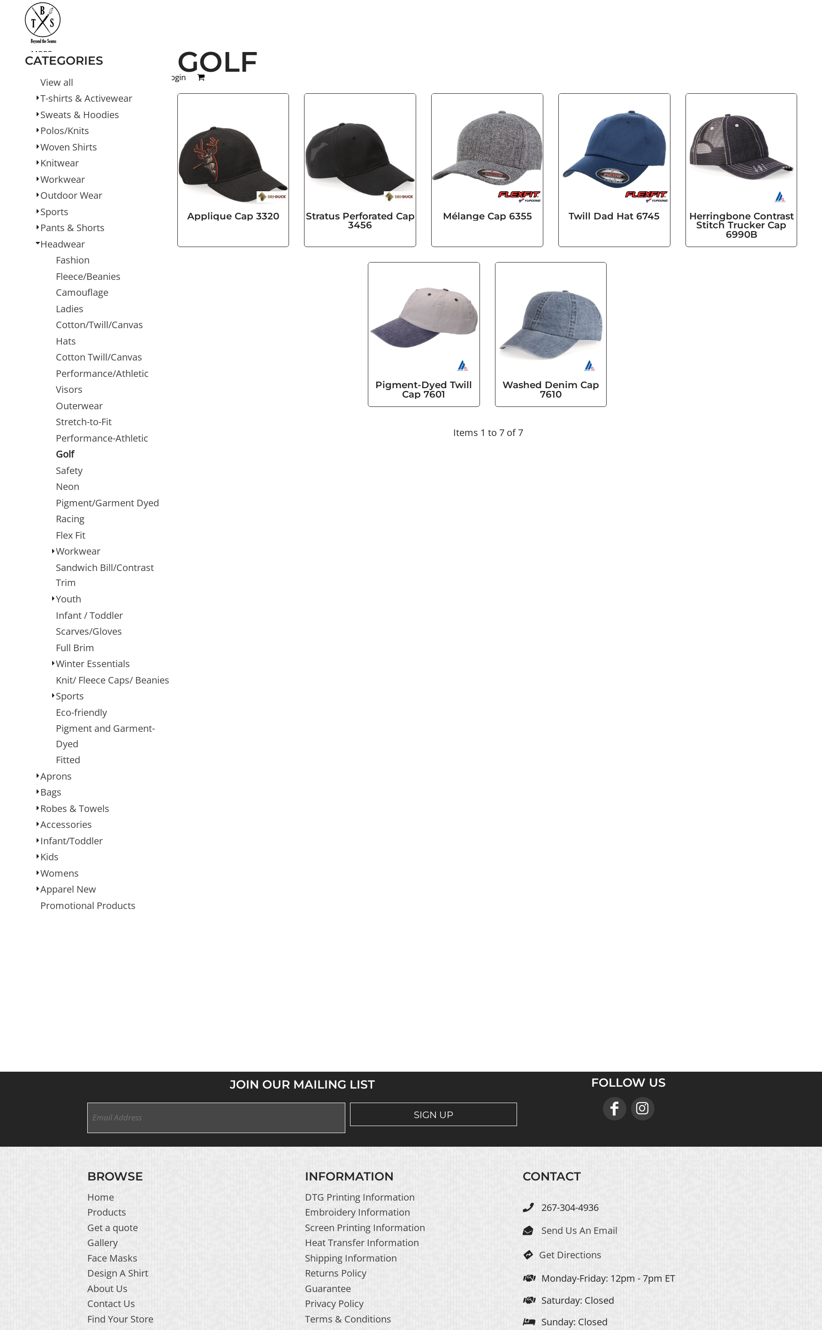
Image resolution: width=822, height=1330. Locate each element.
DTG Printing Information (360, 1197)
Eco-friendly (81, 712)
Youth (68, 599)
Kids (49, 856)
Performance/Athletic (102, 373)
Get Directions (570, 1254)
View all (56, 82)
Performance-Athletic (102, 438)
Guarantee (328, 1288)
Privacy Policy (334, 1303)
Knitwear (59, 163)
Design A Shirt (117, 1273)
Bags (50, 792)
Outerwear (79, 405)
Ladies (70, 308)
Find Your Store (120, 1319)
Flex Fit (70, 535)
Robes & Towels (74, 808)
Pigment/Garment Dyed (107, 502)
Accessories (66, 824)
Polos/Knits (64, 130)
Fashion (73, 260)
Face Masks (112, 1258)
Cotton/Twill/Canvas (99, 324)
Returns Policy (335, 1273)
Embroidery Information (357, 1212)
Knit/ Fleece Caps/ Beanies (112, 680)
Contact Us (111, 1303)
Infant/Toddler (71, 840)
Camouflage (82, 292)
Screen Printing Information (365, 1227)
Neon (67, 486)
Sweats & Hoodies (79, 114)
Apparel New (68, 889)
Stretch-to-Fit (84, 421)
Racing (70, 518)
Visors (69, 389)
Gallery (102, 1242)
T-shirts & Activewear (86, 98)
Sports (54, 211)
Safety (69, 470)
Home (100, 1197)
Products (106, 1212)
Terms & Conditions (348, 1319)
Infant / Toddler (89, 615)
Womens (59, 873)
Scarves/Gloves (89, 631)
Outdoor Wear (71, 195)
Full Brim (75, 647)
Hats (66, 341)
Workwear (62, 179)
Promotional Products (88, 905)
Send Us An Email (579, 1230)
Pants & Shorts (72, 227)
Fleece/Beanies (88, 276)
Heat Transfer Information (362, 1242)
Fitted (68, 759)
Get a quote (112, 1227)
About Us (107, 1288)
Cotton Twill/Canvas (99, 357)
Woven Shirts (68, 147)
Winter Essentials (93, 663)
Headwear (62, 244)
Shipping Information (351, 1258)
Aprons (56, 776)
